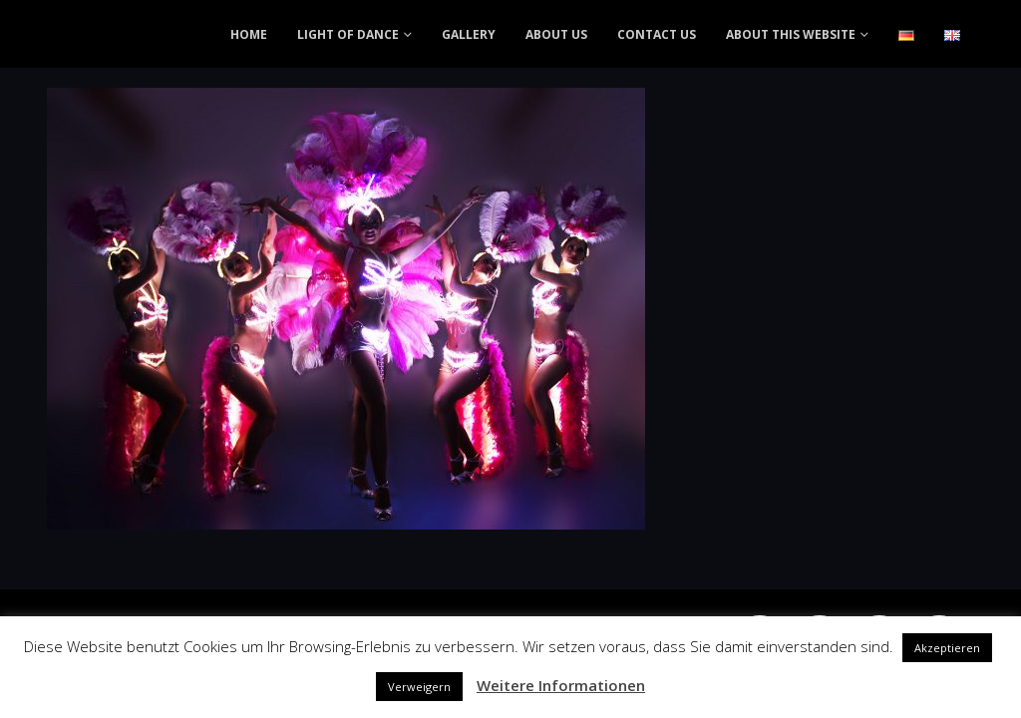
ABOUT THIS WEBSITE (790, 34)
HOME (248, 34)
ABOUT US (556, 34)
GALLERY (469, 34)
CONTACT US (656, 34)
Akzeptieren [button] (947, 647)
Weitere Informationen (561, 685)
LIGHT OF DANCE (348, 34)
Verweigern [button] (419, 686)
